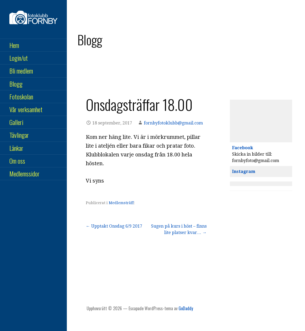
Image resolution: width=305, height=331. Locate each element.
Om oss (17, 161)
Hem (14, 45)
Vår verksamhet (26, 109)
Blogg (15, 83)
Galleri (16, 122)
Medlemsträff (121, 203)
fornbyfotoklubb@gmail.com (173, 123)
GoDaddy (186, 308)
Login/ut (18, 58)
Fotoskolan (21, 96)
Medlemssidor (24, 173)
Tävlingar (19, 135)
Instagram (243, 171)
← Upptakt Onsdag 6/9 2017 (114, 226)
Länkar (16, 148)
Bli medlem (21, 70)
